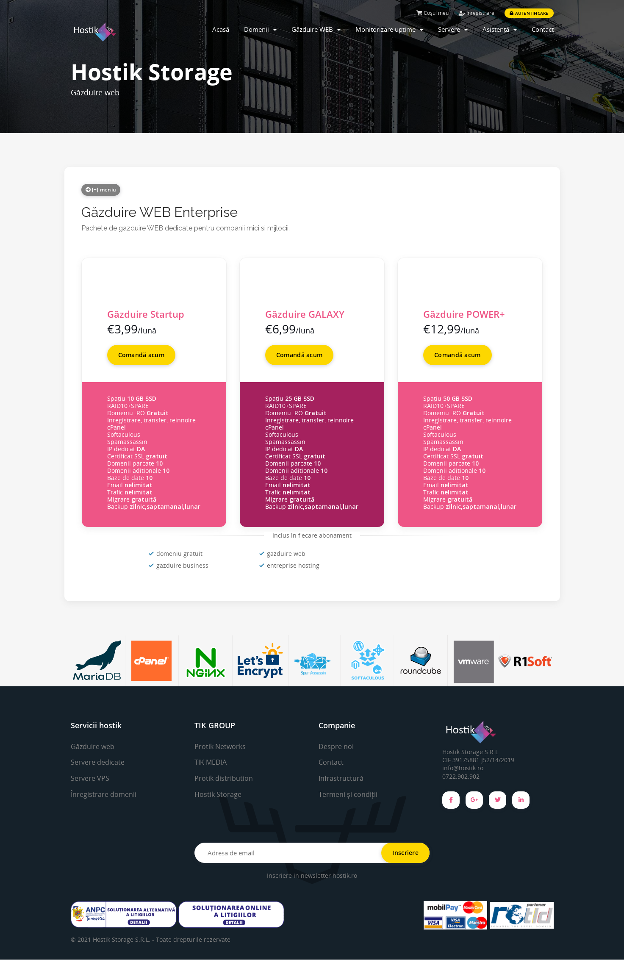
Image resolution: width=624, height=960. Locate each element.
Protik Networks (220, 746)
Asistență (500, 29)
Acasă (220, 29)
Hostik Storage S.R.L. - (124, 940)
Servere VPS (90, 778)
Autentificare (529, 13)
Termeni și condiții (348, 794)
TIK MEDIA (210, 762)
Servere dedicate (98, 762)
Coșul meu (432, 13)
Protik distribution (223, 778)
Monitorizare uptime (389, 29)
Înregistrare (476, 13)
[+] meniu (101, 189)
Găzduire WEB (316, 29)
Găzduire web (92, 746)
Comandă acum (141, 355)
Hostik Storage (217, 794)
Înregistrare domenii (103, 794)
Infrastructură (341, 778)
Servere (453, 29)
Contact (543, 29)
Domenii (260, 29)
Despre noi (336, 746)
